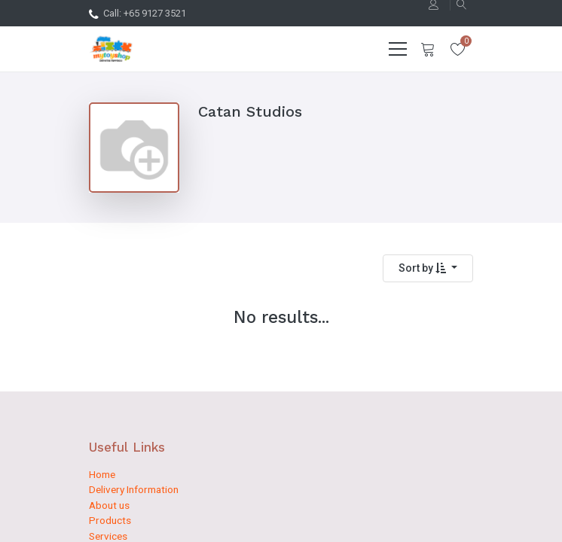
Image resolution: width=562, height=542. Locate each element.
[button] (428, 268)
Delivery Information (134, 489)
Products (110, 520)
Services (108, 536)
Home (102, 474)
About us (109, 505)
